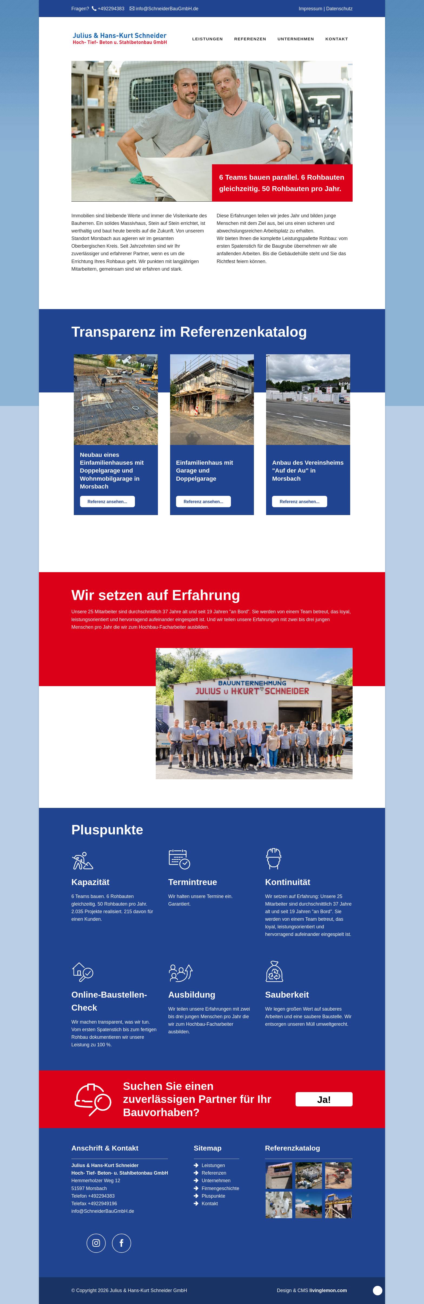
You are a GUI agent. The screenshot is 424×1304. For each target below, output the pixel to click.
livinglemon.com (328, 1290)
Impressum (310, 8)
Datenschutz (339, 8)
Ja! (324, 1099)
